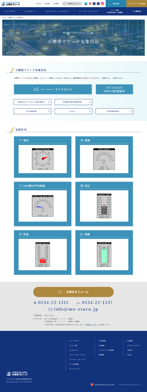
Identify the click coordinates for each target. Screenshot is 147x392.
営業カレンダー (92, 324)
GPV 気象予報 (31, 111)
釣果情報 (116, 3)
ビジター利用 (73, 345)
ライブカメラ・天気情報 (136, 3)
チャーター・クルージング (77, 359)
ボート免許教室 (74, 364)
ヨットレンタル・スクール (77, 355)
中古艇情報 (102, 341)
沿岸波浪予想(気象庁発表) (72, 102)
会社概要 (56, 3)
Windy (72, 111)
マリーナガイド (74, 341)
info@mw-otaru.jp (76, 309)
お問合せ (130, 350)
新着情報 (47, 3)
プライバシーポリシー (134, 345)
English (38, 3)
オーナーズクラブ (74, 369)
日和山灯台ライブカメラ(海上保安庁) (31, 102)
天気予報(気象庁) (113, 111)
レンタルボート (74, 350)
